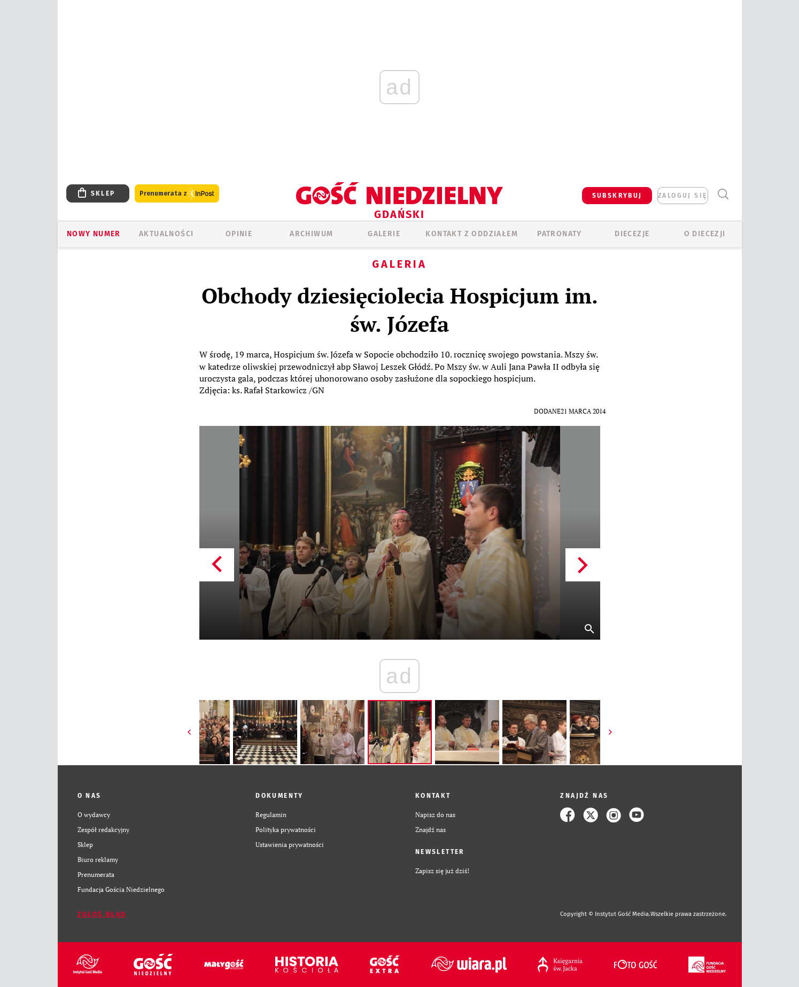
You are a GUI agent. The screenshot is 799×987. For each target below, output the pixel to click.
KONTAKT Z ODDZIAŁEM (471, 233)
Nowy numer (94, 233)
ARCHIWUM (311, 233)
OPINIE (239, 233)
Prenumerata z (176, 194)
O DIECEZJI (705, 233)
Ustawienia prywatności (289, 845)
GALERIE (384, 233)
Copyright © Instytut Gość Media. (605, 914)
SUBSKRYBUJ (617, 195)
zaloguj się (682, 195)
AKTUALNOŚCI (166, 233)
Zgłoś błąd (102, 914)
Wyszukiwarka (723, 194)
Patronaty (559, 233)
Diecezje (632, 233)
